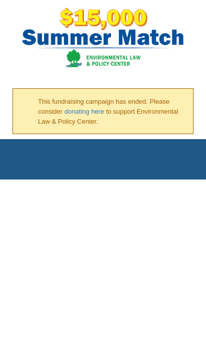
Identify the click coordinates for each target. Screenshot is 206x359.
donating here (84, 111)
